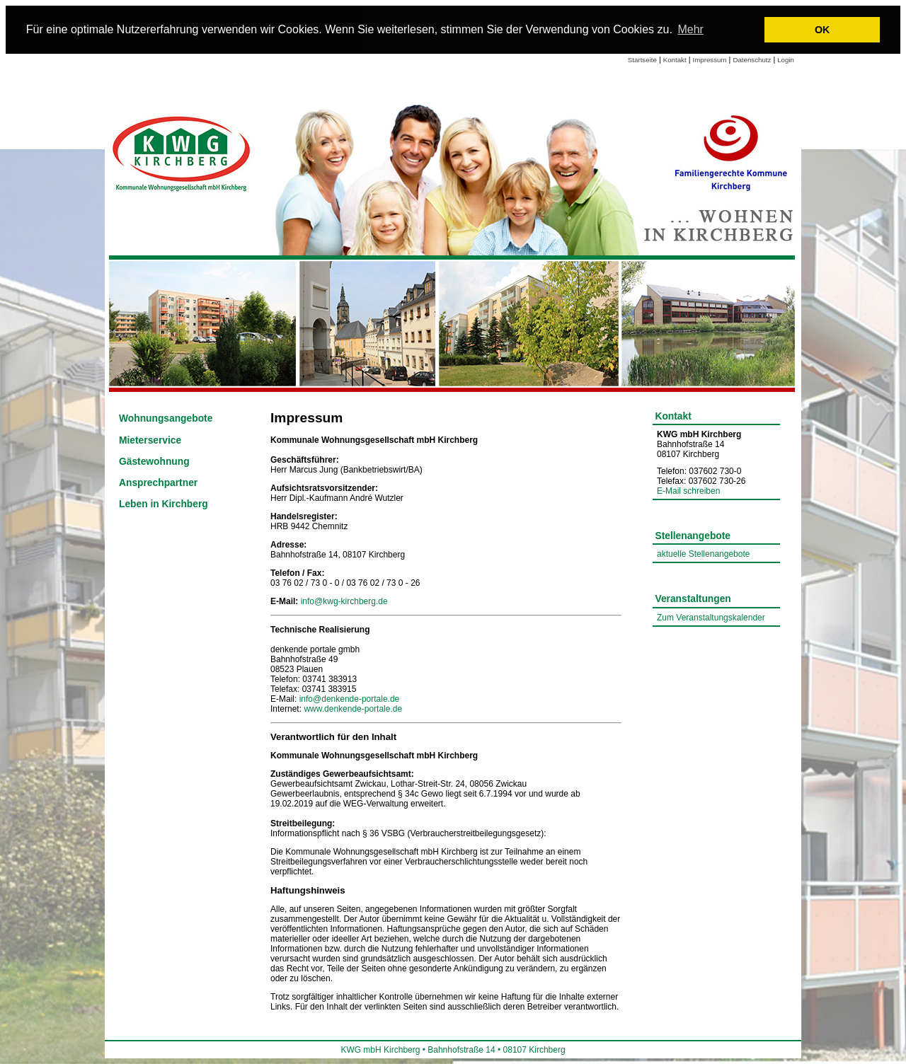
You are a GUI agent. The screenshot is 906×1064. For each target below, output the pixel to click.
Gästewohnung (154, 461)
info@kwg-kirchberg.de (344, 601)
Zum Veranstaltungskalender (711, 618)
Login (785, 60)
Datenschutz (752, 60)
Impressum (710, 60)
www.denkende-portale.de (353, 709)
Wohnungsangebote (165, 418)
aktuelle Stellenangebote (703, 554)
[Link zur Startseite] (182, 152)
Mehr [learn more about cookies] (690, 29)
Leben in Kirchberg (163, 504)
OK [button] (822, 29)
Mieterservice (150, 440)
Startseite (642, 60)
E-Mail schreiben (688, 491)
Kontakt (675, 60)
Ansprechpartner (158, 483)
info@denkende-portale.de (349, 699)
